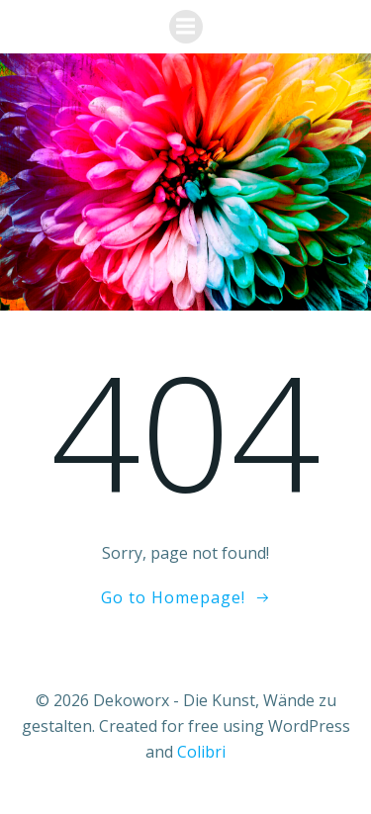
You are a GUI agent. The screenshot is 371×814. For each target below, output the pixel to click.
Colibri (201, 752)
